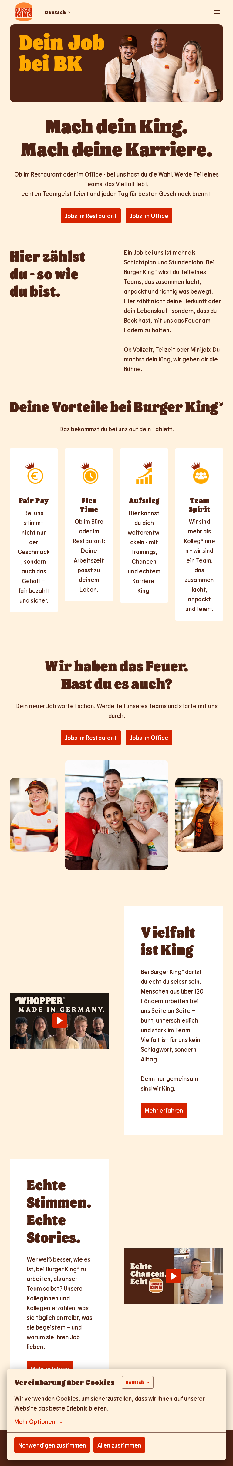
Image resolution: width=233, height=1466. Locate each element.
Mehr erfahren (164, 1110)
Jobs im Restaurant (91, 215)
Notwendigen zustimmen (52, 1445)
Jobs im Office (149, 215)
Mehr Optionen (38, 1421)
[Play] (59, 1020)
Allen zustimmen (119, 1445)
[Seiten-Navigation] (217, 12)
